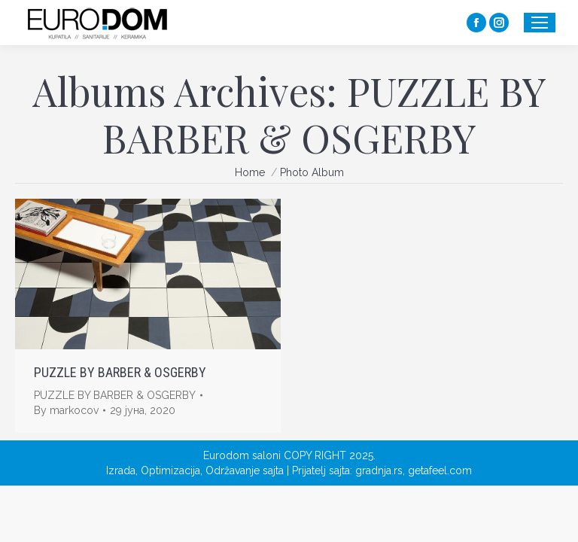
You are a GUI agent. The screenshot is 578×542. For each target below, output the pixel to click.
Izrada (120, 470)
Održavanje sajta (244, 470)
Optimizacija (170, 470)
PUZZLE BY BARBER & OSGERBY (120, 372)
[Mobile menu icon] (539, 22)
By (66, 410)
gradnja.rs (379, 470)
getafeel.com (440, 470)
